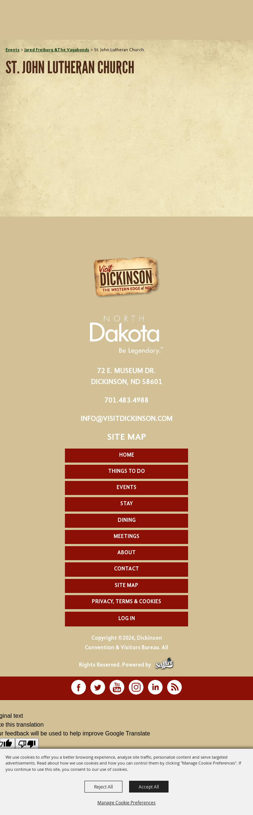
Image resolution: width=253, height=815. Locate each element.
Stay (126, 504)
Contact (126, 569)
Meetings (126, 537)
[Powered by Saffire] (164, 665)
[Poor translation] (27, 744)
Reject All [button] (103, 787)
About (126, 553)
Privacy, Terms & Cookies (126, 602)
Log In (126, 619)
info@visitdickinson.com (127, 419)
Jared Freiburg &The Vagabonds (56, 50)
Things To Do (126, 471)
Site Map (126, 586)
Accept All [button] (149, 787)
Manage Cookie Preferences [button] (126, 802)
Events (13, 50)
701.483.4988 (126, 400)
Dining (127, 520)
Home (126, 455)
